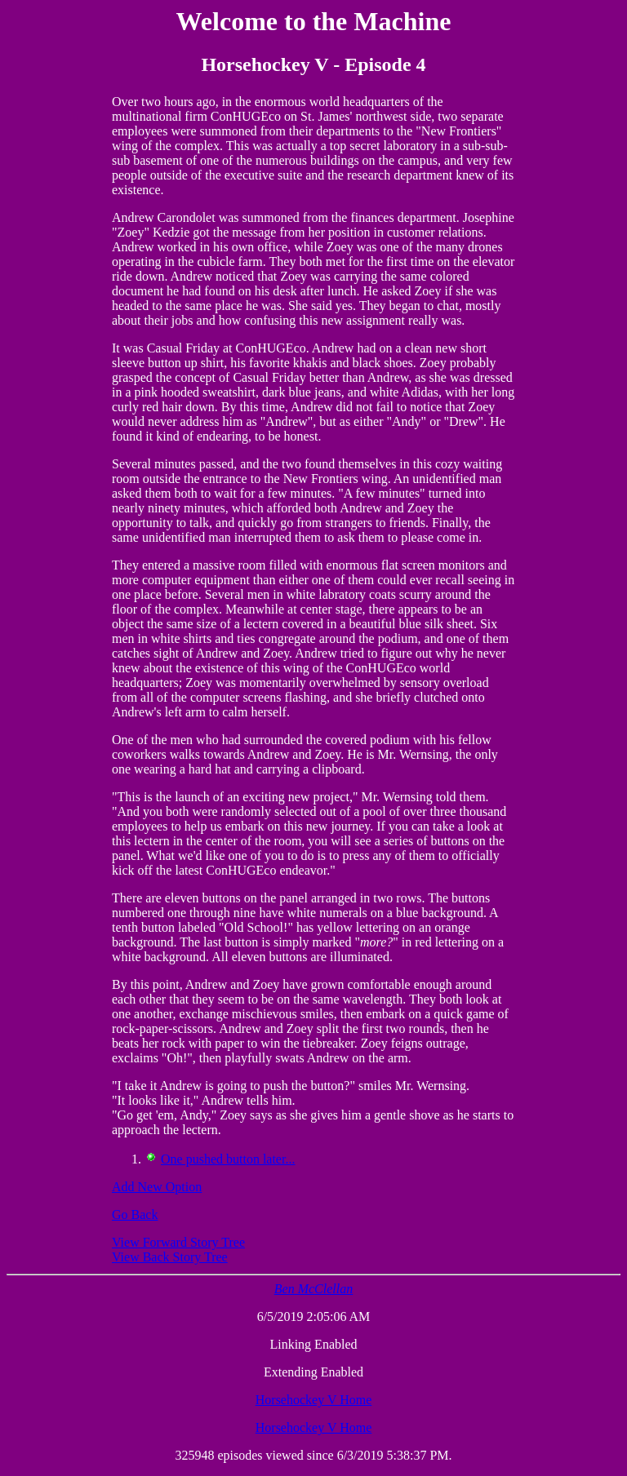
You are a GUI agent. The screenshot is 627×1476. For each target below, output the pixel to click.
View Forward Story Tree (178, 1242)
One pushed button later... (228, 1159)
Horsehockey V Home (314, 1400)
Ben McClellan (313, 1289)
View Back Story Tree (170, 1257)
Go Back (135, 1214)
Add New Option (157, 1187)
